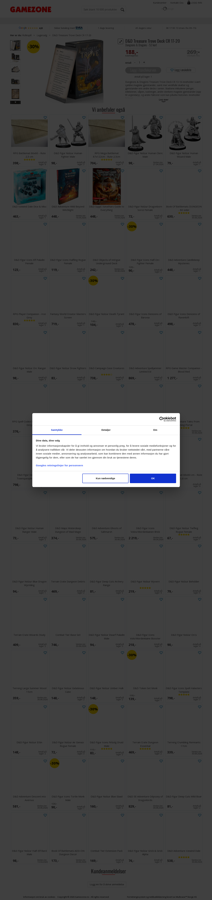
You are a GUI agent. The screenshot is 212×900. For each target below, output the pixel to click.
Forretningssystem (136, 896)
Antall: (128, 62)
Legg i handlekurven (143, 70)
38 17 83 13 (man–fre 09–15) (181, 28)
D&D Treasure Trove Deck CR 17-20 (71, 35)
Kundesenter (159, 2)
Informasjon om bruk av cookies (39, 896)
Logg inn (196, 2)
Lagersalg (42, 35)
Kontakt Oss (176, 2)
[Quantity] (139, 62)
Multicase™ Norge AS (186, 896)
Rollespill (26, 35)
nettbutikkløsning (157, 896)
